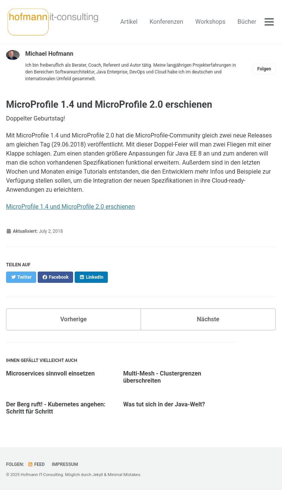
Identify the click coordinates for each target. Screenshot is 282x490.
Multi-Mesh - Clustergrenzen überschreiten (162, 377)
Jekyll (97, 474)
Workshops (210, 21)
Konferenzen (166, 21)
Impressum (65, 464)
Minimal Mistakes (123, 474)
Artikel (129, 21)
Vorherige (73, 319)
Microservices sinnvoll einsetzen (50, 373)
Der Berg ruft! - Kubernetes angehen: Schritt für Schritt (56, 408)
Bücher (247, 21)
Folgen (264, 69)
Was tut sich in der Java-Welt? (164, 404)
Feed (36, 464)
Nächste (208, 319)
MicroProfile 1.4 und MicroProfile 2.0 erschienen (70, 206)
